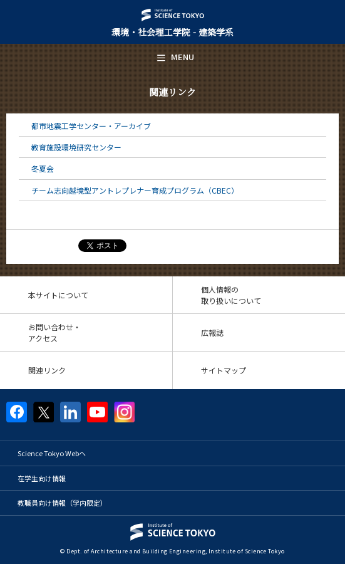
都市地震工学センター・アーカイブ (91, 125)
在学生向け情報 (42, 478)
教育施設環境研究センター (76, 147)
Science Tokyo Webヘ (52, 453)
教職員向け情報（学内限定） (62, 503)
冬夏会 (42, 168)
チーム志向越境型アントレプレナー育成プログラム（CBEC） (135, 190)
